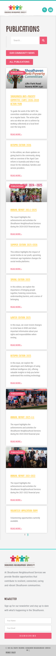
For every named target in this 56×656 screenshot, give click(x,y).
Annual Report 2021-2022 (22, 476)
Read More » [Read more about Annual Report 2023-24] (16, 441)
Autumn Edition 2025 (20, 356)
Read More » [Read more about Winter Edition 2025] (16, 345)
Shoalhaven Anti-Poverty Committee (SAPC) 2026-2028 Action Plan (24, 100)
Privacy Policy (11, 652)
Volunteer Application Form (24, 510)
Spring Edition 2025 (20, 279)
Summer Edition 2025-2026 (23, 245)
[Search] (43, 40)
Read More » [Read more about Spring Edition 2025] (16, 307)
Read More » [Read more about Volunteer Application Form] (16, 528)
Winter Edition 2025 (20, 317)
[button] (44, 9)
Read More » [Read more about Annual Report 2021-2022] (16, 500)
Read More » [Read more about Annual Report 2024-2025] (16, 234)
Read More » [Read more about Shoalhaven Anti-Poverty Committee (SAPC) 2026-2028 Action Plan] (16, 134)
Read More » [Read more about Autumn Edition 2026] (16, 175)
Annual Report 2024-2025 (23, 210)
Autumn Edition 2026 (20, 145)
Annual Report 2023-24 (22, 417)
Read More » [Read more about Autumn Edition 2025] (16, 383)
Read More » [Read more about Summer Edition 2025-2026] (16, 269)
